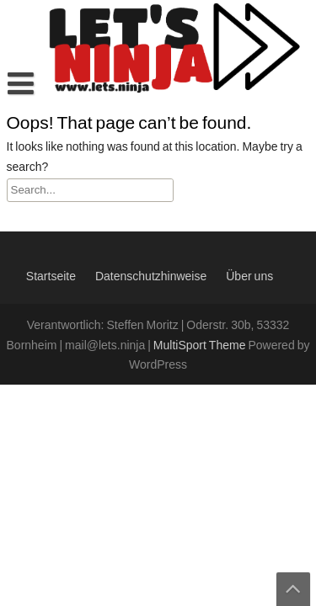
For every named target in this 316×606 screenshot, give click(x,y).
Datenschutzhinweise (150, 277)
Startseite (51, 277)
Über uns (249, 277)
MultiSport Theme (201, 346)
